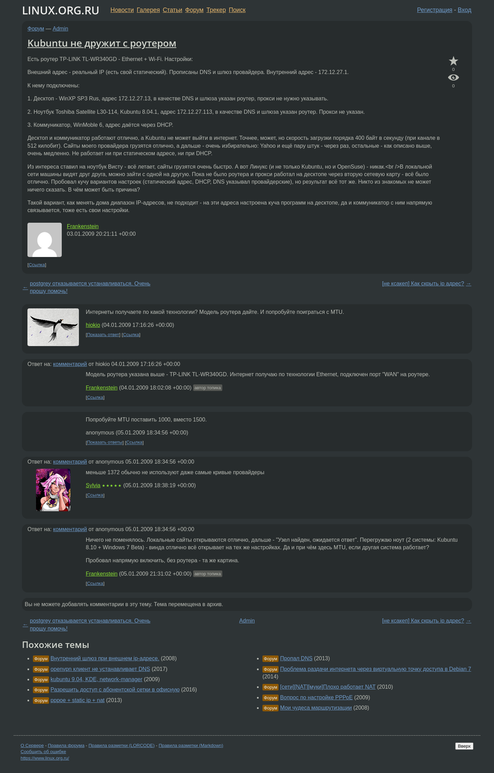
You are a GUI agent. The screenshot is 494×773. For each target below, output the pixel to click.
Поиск (237, 10)
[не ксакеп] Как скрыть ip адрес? (423, 283)
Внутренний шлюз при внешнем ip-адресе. (104, 658)
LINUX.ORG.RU (60, 10)
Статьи (172, 10)
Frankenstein (83, 226)
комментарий (70, 364)
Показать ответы (104, 442)
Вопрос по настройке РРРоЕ (316, 697)
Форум (194, 10)
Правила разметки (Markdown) (190, 745)
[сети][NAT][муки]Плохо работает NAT (327, 687)
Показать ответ (103, 334)
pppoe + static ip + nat (77, 700)
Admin (60, 29)
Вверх (464, 746)
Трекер (216, 10)
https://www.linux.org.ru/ (45, 758)
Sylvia (93, 485)
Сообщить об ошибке (43, 751)
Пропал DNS (296, 658)
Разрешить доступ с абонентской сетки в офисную (114, 689)
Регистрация (434, 10)
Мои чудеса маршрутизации (316, 708)
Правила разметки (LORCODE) (122, 745)
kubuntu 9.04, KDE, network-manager (96, 679)
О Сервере (32, 745)
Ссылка (37, 264)
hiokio (93, 325)
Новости (122, 10)
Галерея (148, 10)
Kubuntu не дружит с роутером (101, 42)
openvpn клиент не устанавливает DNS (100, 669)
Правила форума (66, 745)
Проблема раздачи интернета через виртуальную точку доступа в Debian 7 (375, 669)
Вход (464, 10)
